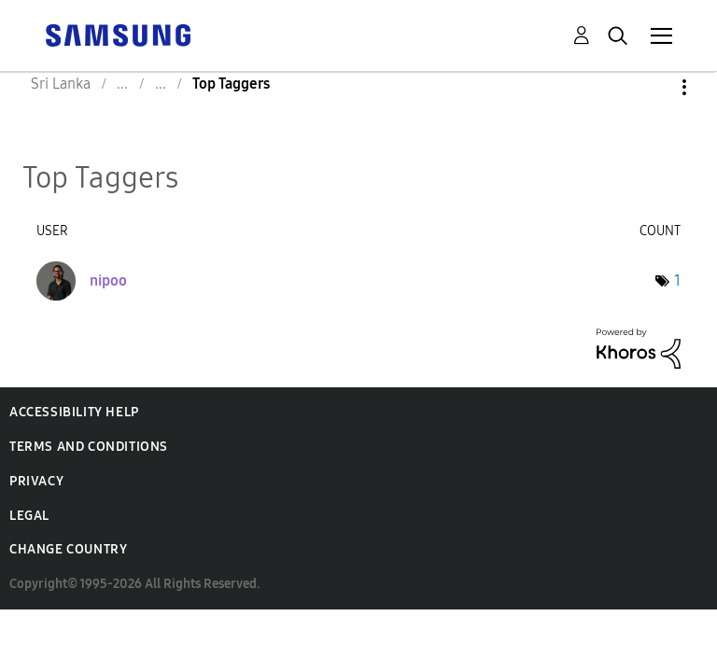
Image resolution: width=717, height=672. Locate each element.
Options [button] (652, 87)
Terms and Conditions (88, 447)
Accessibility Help (74, 412)
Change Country (68, 549)
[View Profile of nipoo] (108, 280)
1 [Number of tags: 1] (677, 280)
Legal (29, 516)
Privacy (36, 481)
